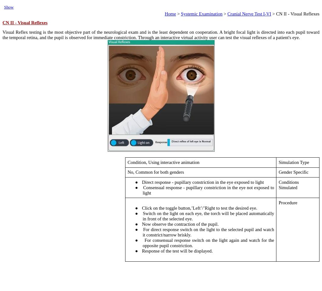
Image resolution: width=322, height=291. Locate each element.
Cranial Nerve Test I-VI (249, 13)
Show (9, 7)
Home (170, 13)
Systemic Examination (201, 13)
